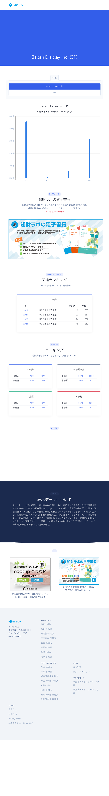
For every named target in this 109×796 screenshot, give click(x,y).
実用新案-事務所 (48, 638)
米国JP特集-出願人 (49, 676)
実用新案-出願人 (48, 633)
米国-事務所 (46, 671)
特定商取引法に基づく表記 (21, 723)
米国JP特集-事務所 (49, 681)
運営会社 (13, 709)
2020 (25, 314)
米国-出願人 (46, 667)
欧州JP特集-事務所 (49, 699)
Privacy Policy (15, 719)
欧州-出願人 (46, 685)
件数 (55, 77)
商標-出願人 (46, 652)
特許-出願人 (46, 624)
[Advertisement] (54, 34)
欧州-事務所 (46, 690)
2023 (25, 328)
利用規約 (13, 714)
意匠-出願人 (46, 643)
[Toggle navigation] (97, 5)
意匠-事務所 (46, 647)
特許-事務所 (46, 629)
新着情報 (77, 667)
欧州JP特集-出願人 (49, 694)
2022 (25, 323)
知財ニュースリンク (82, 671)
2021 (25, 319)
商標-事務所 (46, 656)
